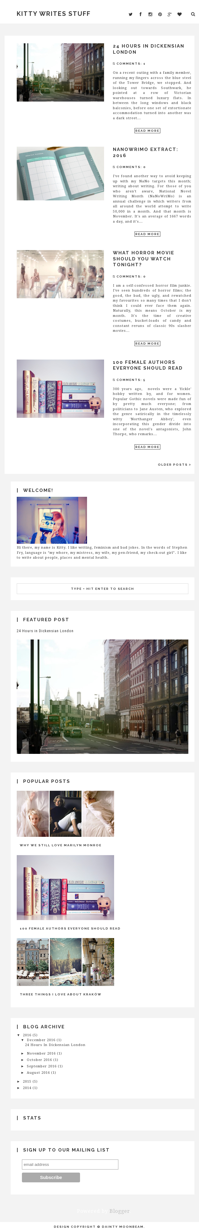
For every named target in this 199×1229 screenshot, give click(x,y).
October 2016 (39, 1060)
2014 (27, 1088)
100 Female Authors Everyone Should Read (148, 365)
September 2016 (42, 1066)
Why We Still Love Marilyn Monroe (61, 845)
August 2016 (38, 1073)
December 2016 (41, 1040)
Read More (147, 130)
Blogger (120, 1211)
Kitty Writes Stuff (54, 13)
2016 (27, 1035)
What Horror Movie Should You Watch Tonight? (143, 258)
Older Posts (174, 464)
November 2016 (41, 1053)
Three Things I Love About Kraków (61, 994)
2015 (27, 1082)
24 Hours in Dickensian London (45, 631)
